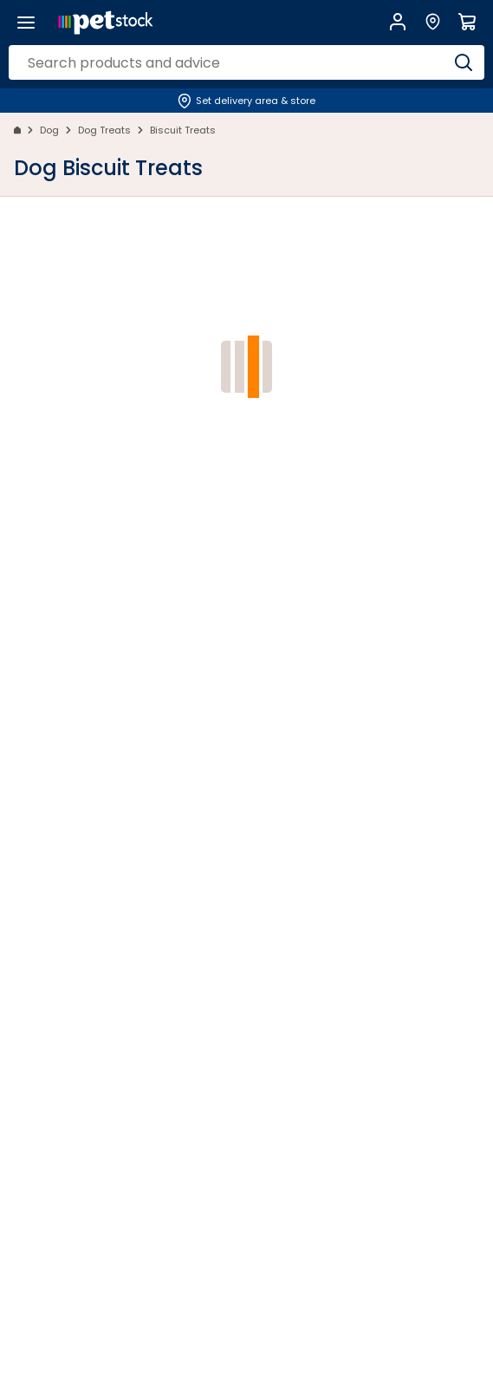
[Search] (463, 62)
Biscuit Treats (183, 130)
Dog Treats (104, 130)
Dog (49, 130)
